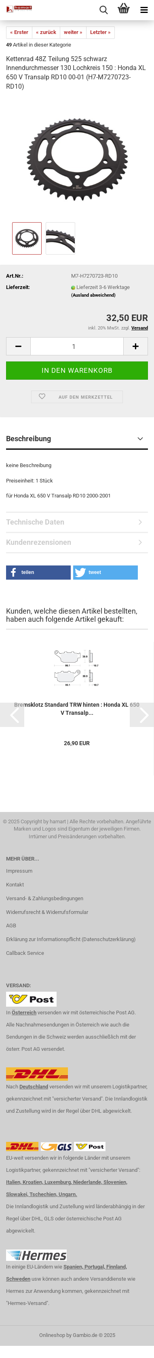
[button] (38, 572)
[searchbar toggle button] (103, 10)
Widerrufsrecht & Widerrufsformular (47, 912)
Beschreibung (28, 438)
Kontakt (15, 885)
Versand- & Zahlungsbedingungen (44, 898)
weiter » (73, 32)
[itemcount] (77, 346)
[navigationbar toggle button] (144, 10)
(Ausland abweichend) (93, 295)
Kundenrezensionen (38, 542)
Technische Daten (35, 522)
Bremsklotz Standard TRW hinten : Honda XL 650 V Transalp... (76, 708)
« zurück (46, 32)
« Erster (19, 32)
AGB (11, 925)
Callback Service (25, 953)
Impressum (19, 871)
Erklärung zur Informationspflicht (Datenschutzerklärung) (71, 939)
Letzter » (100, 32)
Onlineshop (52, 1335)
